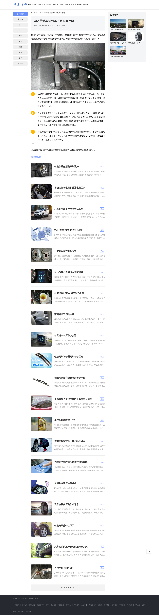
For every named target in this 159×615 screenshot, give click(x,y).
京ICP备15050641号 (32, 598)
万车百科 (34, 13)
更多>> (20, 63)
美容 (20, 52)
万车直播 (61, 605)
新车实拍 (107, 605)
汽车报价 (78, 4)
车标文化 (129, 605)
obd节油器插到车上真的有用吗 (54, 13)
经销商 (85, 4)
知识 (20, 58)
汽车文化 (137, 605)
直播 (66, 4)
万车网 (17, 605)
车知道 (71, 4)
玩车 (20, 30)
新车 (54, 4)
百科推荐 (20, 14)
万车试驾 (32, 605)
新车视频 (114, 605)
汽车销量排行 (92, 605)
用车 (20, 25)
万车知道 (68, 605)
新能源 (48, 4)
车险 (20, 47)
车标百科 (122, 605)
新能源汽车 (40, 605)
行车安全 (21, 611)
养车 (20, 36)
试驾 (43, 4)
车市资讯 (60, 4)
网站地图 (28, 611)
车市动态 (37, 4)
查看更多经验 (68, 587)
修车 (20, 41)
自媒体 (83, 605)
